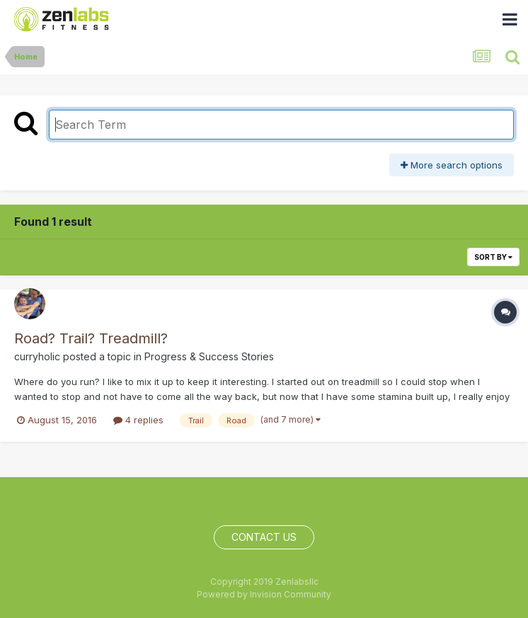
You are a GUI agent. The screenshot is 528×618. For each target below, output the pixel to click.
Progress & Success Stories (209, 356)
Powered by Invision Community (264, 594)
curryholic (37, 356)
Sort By (493, 257)
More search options (452, 165)
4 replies (138, 419)
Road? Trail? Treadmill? (91, 338)
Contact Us (264, 537)
